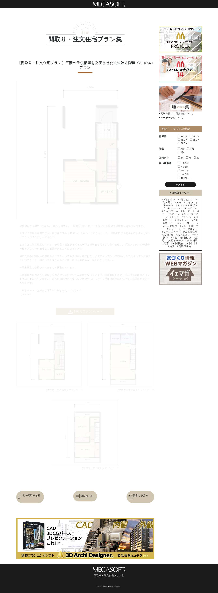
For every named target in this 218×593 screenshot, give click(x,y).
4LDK (182, 140)
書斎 (166, 243)
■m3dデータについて (171, 117)
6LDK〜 (184, 143)
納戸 (172, 246)
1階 (181, 148)
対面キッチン (175, 240)
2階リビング (186, 199)
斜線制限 (192, 240)
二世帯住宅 (191, 231)
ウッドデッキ (170, 211)
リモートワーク (177, 228)
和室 (174, 237)
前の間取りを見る (29, 497)
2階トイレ (169, 199)
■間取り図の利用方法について (176, 113)
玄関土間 (192, 243)
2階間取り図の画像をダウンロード (136, 390)
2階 (190, 148)
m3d (179, 202)
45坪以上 (184, 178)
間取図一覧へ (85, 496)
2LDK (182, 136)
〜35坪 (183, 167)
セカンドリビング (182, 217)
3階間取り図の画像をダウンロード (100, 468)
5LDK (194, 140)
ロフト (193, 228)
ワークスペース (172, 231)
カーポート (189, 211)
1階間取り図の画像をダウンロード (64, 390)
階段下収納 (185, 246)
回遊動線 (186, 237)
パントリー (183, 220)
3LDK (194, 136)
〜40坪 (183, 170)
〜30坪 (183, 163)
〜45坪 (183, 174)
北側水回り (183, 234)
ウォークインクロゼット (183, 208)
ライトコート (186, 223)
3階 (181, 152)
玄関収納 (178, 243)
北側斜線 (168, 234)
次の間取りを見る (138, 497)
